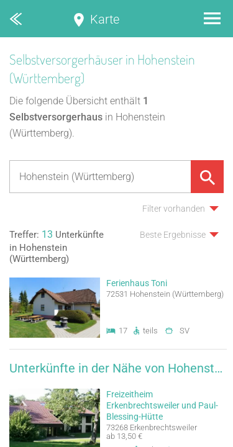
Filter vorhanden (173, 209)
